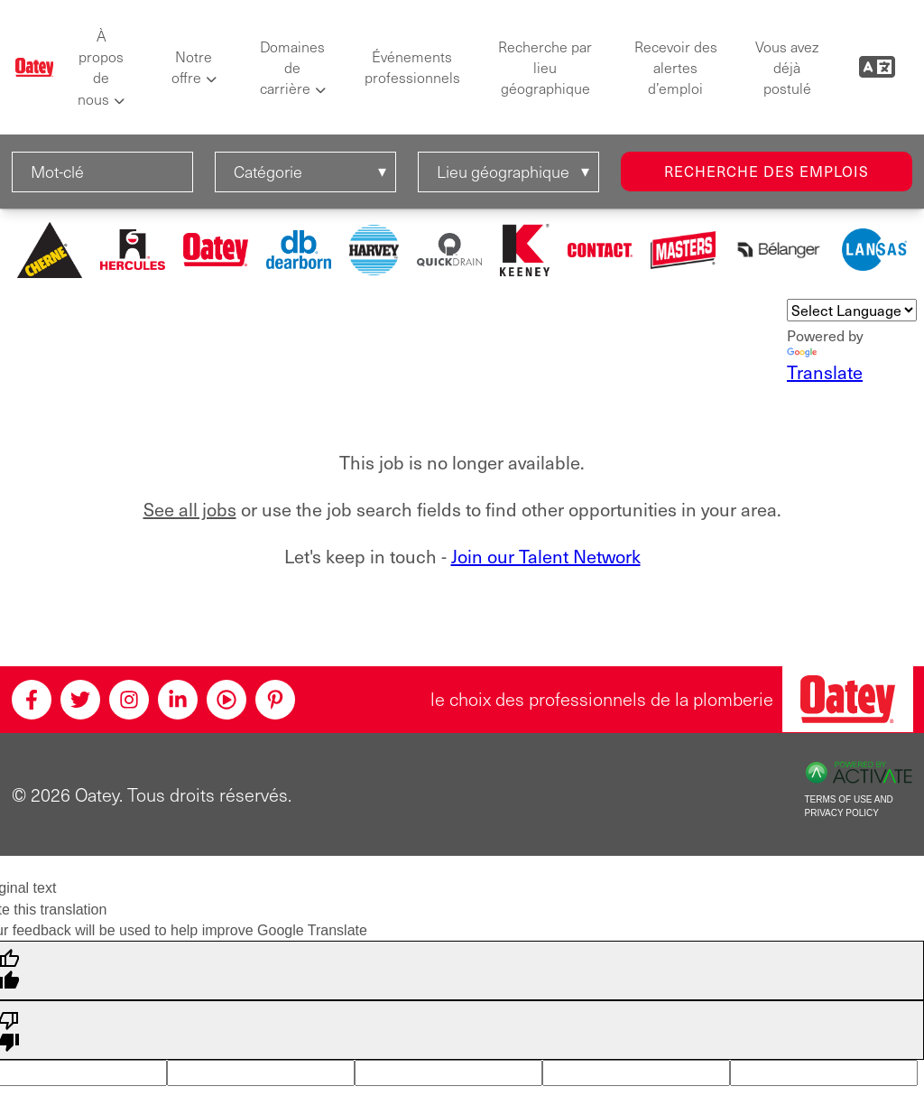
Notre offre (192, 67)
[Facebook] (31, 700)
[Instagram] (129, 700)
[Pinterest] (275, 700)
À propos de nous (101, 67)
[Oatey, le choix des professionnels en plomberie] (847, 699)
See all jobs (189, 509)
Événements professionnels (412, 67)
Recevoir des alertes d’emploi (675, 67)
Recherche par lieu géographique (545, 67)
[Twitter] (80, 700)
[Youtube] (226, 700)
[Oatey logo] (34, 67)
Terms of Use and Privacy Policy (849, 806)
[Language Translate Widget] (852, 310)
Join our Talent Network (546, 556)
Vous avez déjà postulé (786, 67)
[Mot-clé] (102, 172)
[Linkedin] (178, 700)
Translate (825, 366)
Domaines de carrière (293, 67)
